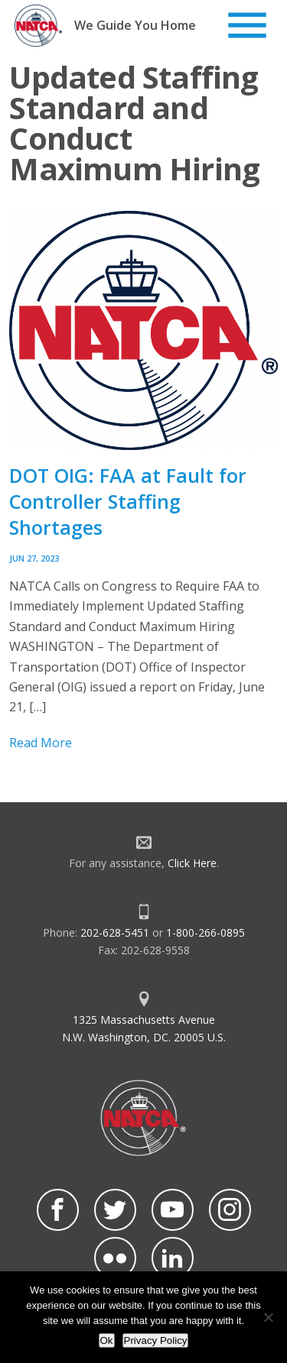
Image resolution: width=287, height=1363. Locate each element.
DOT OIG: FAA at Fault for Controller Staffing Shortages (127, 501)
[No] (268, 1317)
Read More (40, 742)
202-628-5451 (114, 932)
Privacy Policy (156, 1340)
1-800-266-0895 (205, 932)
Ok (106, 1340)
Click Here (192, 863)
